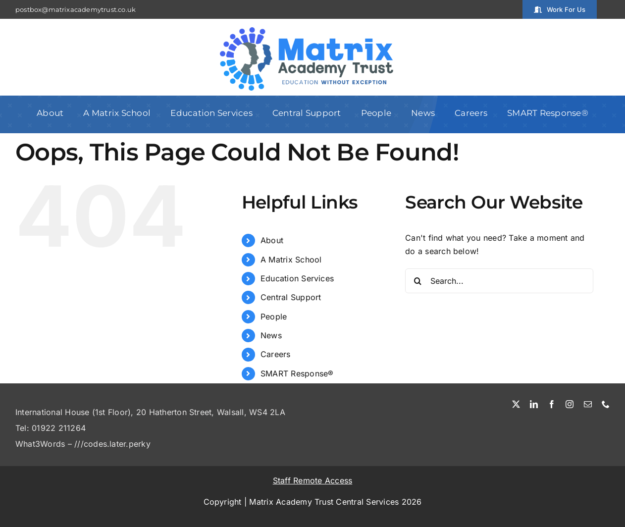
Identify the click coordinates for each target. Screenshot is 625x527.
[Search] (417, 280)
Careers (275, 354)
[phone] (606, 404)
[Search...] (499, 280)
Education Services (297, 278)
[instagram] (569, 404)
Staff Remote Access (313, 480)
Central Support (290, 297)
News (271, 335)
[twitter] (516, 404)
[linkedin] (534, 404)
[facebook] (552, 404)
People (273, 316)
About (271, 240)
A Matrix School (291, 259)
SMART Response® (297, 373)
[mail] (588, 404)
